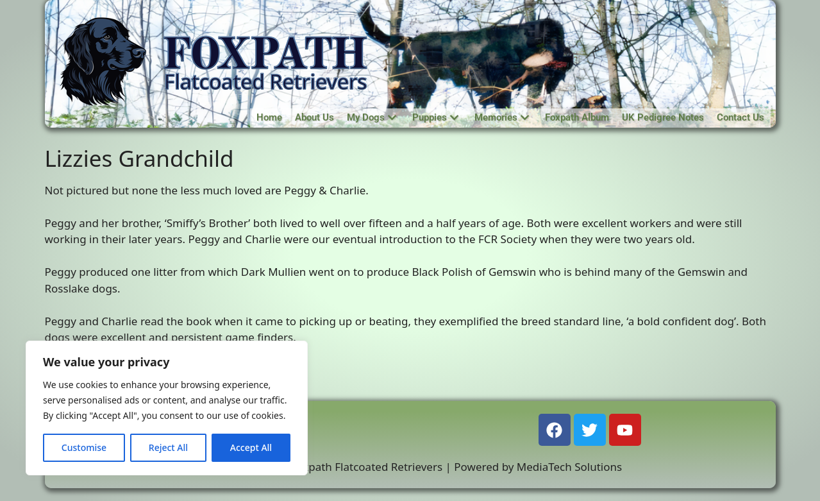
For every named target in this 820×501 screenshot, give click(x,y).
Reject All (168, 447)
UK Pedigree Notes (663, 117)
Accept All (251, 447)
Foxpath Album (577, 117)
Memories (501, 117)
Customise (84, 447)
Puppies (435, 117)
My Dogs (371, 117)
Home (269, 117)
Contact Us (740, 117)
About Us (314, 117)
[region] (167, 408)
